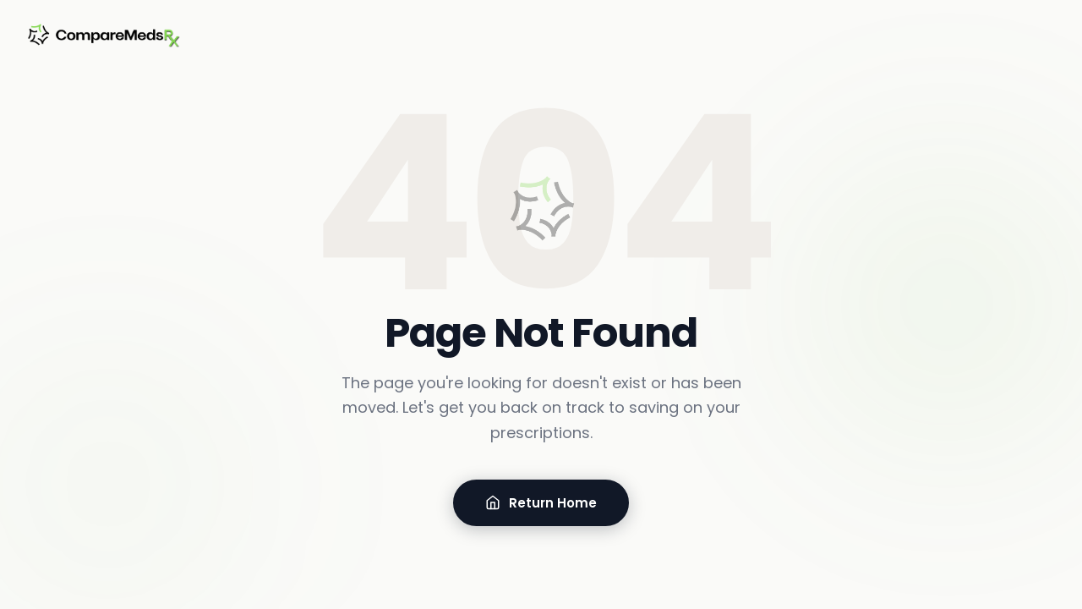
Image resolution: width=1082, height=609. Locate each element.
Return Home (541, 503)
